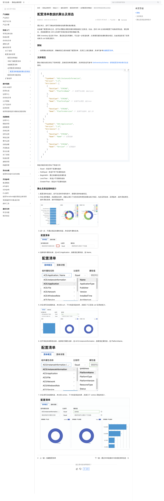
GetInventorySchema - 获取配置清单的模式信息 (110, 70)
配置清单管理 (74, 15)
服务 (68, 4)
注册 (149, 3)
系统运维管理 (16, 10)
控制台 (143, 3)
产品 (30, 4)
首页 (38, 15)
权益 (44, 4)
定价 (49, 4)
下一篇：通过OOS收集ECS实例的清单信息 (112, 469)
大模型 (23, 4)
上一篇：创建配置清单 (46, 469)
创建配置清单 (108, 58)
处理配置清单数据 (86, 15)
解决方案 (37, 4)
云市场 (56, 4)
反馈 (86, 480)
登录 (157, 3)
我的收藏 (124, 27)
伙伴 (62, 4)
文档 (133, 3)
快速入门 (55, 15)
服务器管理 (64, 15)
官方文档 (6, 10)
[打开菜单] (3, 3)
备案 (137, 3)
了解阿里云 (76, 4)
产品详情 (112, 27)
